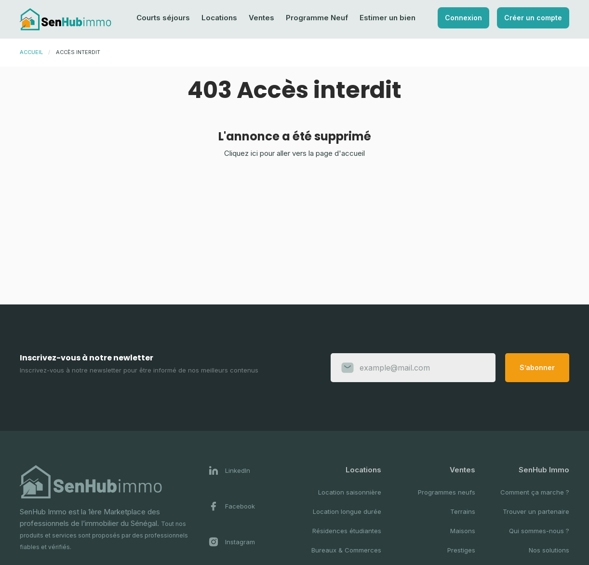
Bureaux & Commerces (346, 550)
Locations (219, 17)
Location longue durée (347, 511)
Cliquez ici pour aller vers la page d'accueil (294, 153)
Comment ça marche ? (534, 492)
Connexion (463, 18)
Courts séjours (163, 17)
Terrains (462, 511)
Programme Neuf (317, 17)
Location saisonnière (349, 492)
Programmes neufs (446, 492)
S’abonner (537, 367)
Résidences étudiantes (346, 531)
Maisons (462, 531)
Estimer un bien (387, 17)
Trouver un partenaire (536, 511)
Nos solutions (549, 550)
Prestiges (461, 550)
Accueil (31, 52)
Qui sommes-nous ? (539, 531)
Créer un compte (533, 18)
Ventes (261, 17)
